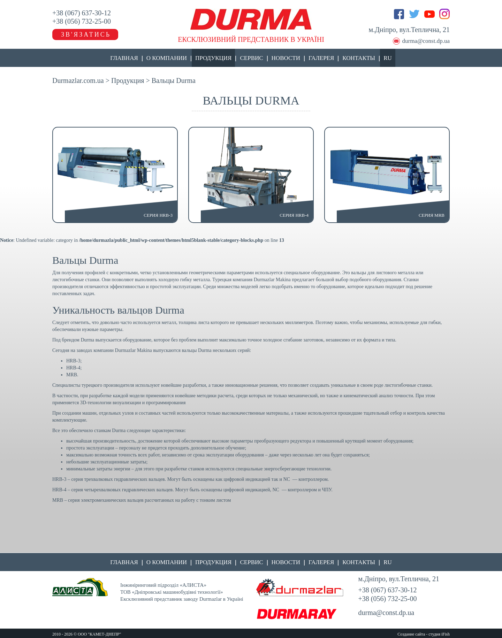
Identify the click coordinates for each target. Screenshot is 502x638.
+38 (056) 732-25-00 (81, 21)
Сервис (251, 58)
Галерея (321, 58)
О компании (166, 58)
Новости (286, 58)
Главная (124, 58)
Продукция (213, 58)
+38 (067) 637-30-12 (81, 13)
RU (387, 58)
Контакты (358, 58)
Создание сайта (411, 634)
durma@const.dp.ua (426, 41)
